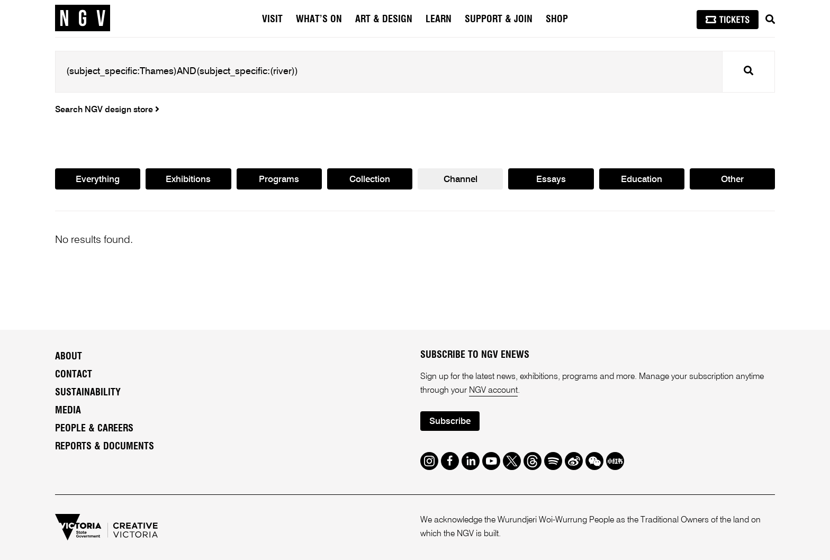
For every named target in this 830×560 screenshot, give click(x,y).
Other (732, 179)
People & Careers (94, 428)
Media (68, 411)
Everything (98, 179)
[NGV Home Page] (82, 18)
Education (641, 179)
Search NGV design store (107, 110)
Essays (551, 179)
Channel (460, 179)
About (68, 357)
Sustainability (88, 393)
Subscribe (450, 421)
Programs (279, 179)
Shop (557, 19)
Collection (369, 179)
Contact (73, 375)
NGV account (493, 390)
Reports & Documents (104, 446)
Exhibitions (188, 179)
